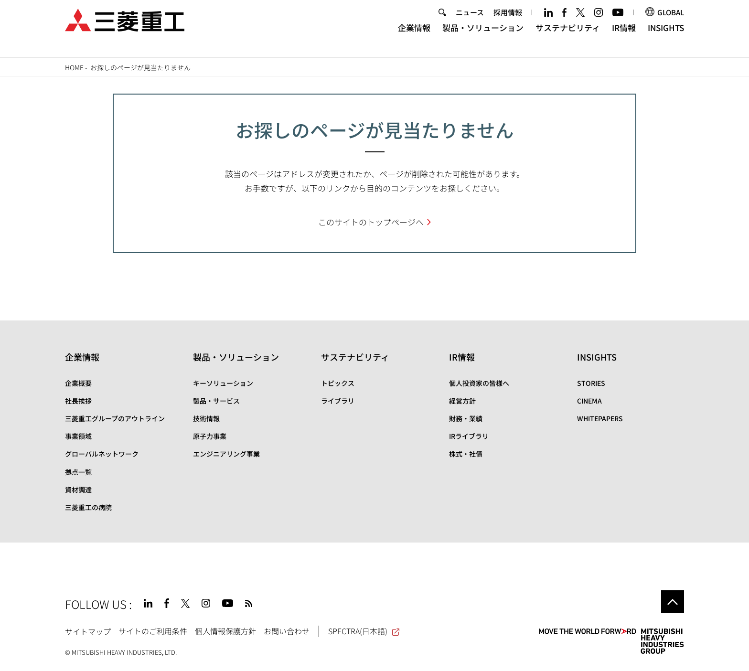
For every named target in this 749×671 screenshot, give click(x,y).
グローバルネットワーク (102, 453)
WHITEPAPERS (600, 418)
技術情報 (206, 418)
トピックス (337, 383)
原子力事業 (209, 436)
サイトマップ (88, 631)
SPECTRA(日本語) (364, 631)
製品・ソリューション (483, 36)
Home (74, 67)
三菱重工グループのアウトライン (115, 418)
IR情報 (624, 36)
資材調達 (78, 489)
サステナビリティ (567, 36)
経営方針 (462, 400)
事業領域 (78, 436)
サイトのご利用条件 (152, 631)
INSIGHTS (666, 36)
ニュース (470, 21)
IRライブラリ (469, 436)
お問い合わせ (287, 631)
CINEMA (589, 400)
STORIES (591, 383)
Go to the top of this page (672, 601)
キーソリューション (223, 383)
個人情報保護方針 (225, 631)
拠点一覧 (78, 472)
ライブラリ (337, 400)
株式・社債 (465, 453)
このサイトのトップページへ (371, 222)
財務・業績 (465, 418)
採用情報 (507, 21)
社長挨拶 (78, 400)
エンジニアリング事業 (226, 453)
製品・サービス (216, 400)
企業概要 (78, 383)
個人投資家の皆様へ (479, 383)
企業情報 (414, 36)
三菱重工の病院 (88, 507)
